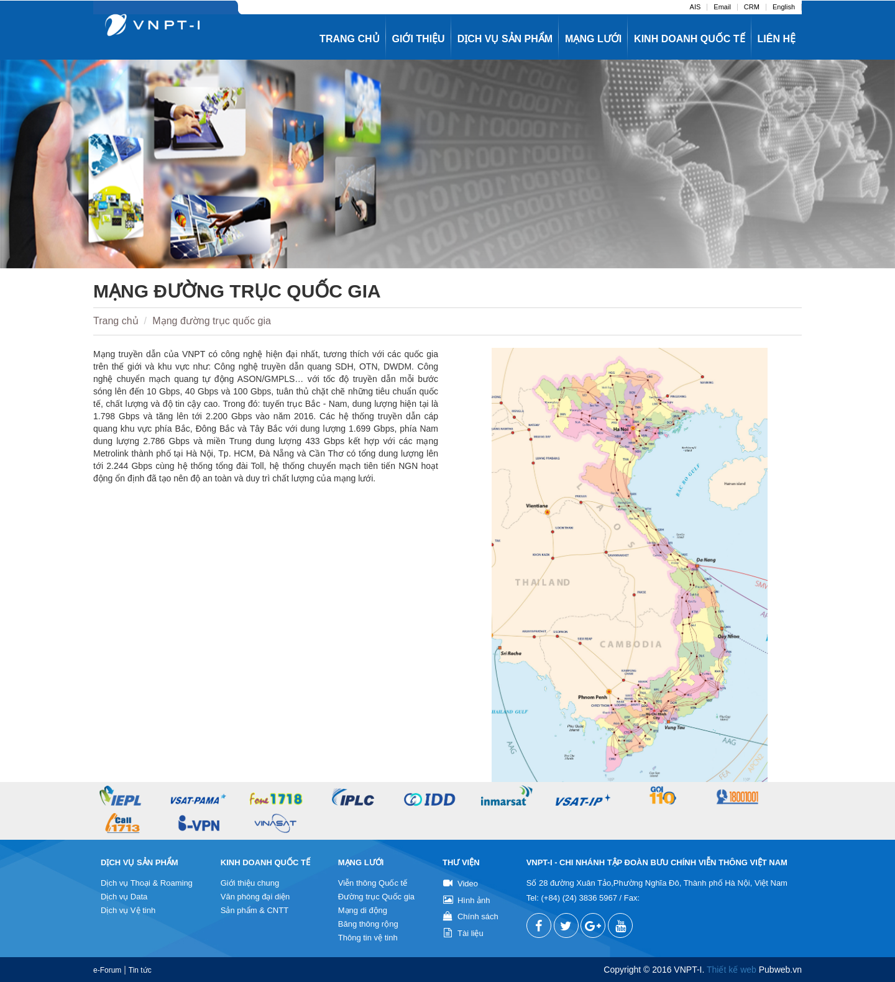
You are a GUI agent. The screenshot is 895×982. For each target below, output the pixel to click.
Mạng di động (362, 910)
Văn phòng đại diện (255, 896)
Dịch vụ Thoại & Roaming (147, 883)
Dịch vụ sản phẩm (505, 39)
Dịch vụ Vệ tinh (128, 910)
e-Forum (107, 970)
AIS (695, 7)
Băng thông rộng (368, 924)
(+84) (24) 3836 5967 (579, 897)
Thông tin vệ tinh (368, 937)
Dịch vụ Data (124, 896)
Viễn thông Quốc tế (372, 883)
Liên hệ (777, 39)
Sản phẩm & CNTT (254, 910)
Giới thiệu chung (250, 883)
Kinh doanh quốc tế (689, 39)
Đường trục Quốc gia (376, 896)
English (784, 7)
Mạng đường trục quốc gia (211, 321)
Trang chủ (349, 39)
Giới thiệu (418, 39)
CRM (752, 7)
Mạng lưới (593, 39)
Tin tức (140, 970)
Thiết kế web (731, 970)
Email (722, 7)
